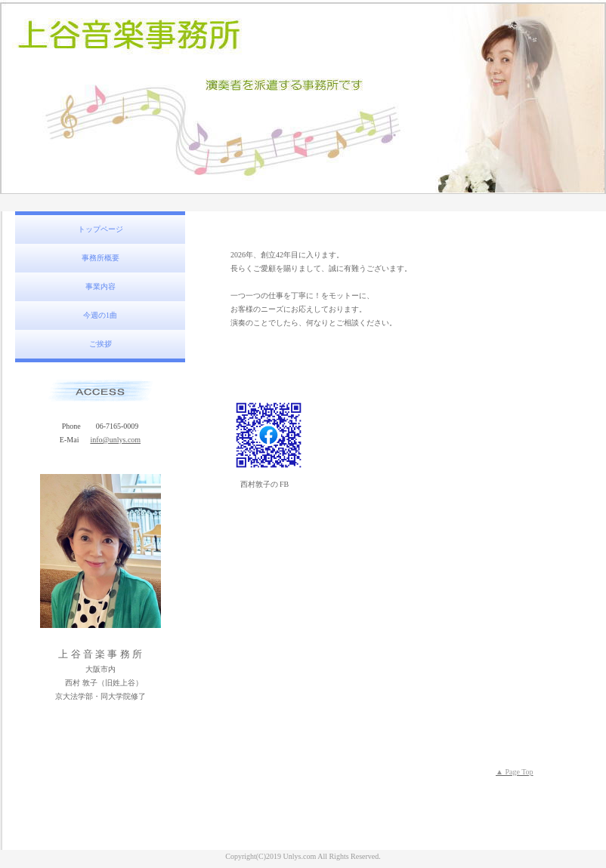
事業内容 (100, 286)
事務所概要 (100, 258)
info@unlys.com (115, 440)
